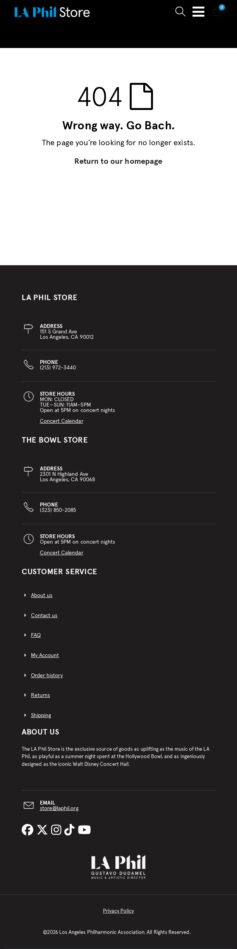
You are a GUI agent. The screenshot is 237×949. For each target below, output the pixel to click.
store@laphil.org (59, 808)
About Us (41, 732)
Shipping (41, 715)
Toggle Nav (198, 11)
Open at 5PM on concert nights (77, 545)
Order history (47, 675)
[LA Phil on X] (43, 830)
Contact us (44, 615)
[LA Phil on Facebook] (29, 830)
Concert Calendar (61, 421)
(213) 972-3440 (58, 365)
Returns (40, 695)
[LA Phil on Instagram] (57, 830)
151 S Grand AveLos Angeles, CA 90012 (67, 332)
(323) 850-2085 (58, 507)
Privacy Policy (118, 911)
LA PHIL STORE (49, 298)
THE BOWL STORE (55, 440)
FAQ (36, 635)
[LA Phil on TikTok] (70, 830)
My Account (45, 655)
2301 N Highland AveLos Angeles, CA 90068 (67, 474)
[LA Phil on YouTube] (84, 830)
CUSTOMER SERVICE (59, 572)
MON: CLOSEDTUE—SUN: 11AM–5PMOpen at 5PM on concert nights (77, 407)
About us (42, 595)
